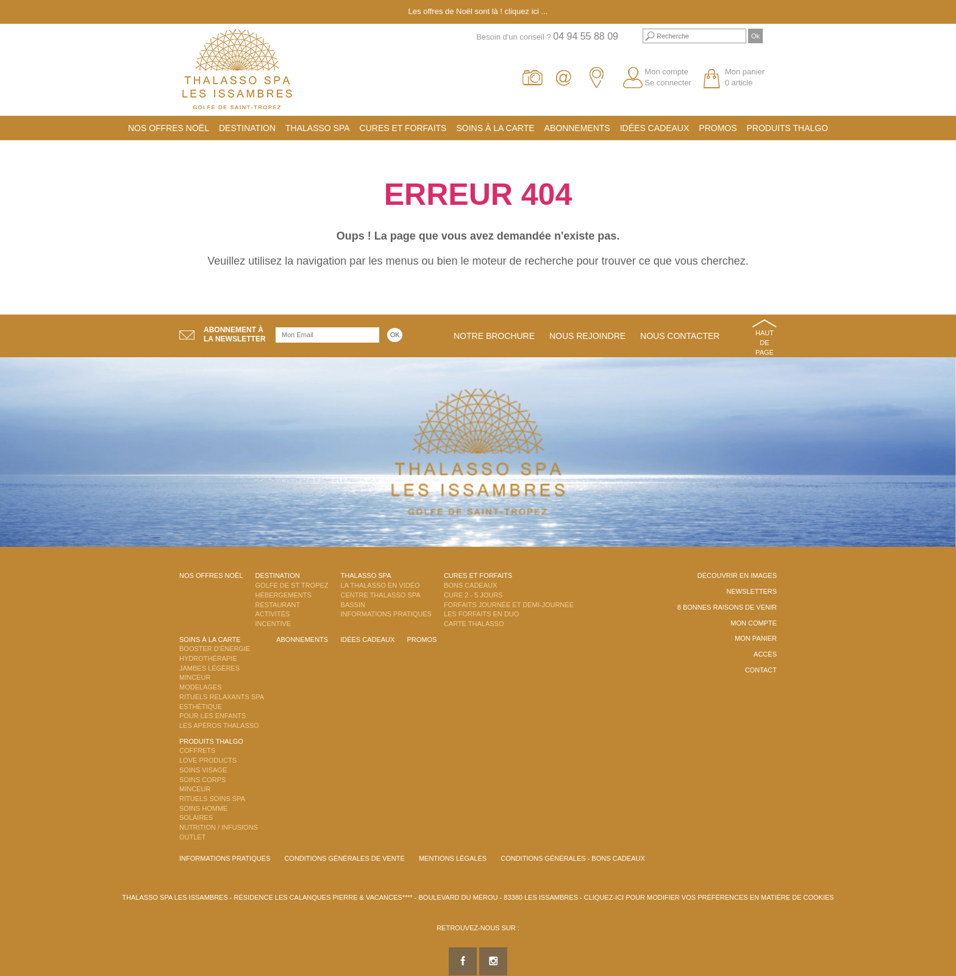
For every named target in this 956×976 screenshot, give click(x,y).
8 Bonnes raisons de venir (727, 607)
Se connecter (667, 82)
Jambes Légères (209, 668)
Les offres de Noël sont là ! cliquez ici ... (478, 11)
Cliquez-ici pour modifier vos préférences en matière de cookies (709, 897)
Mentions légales (453, 858)
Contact (761, 670)
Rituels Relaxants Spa (221, 696)
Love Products (208, 760)
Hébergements (283, 595)
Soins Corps (202, 779)
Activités (272, 614)
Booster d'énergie (214, 648)
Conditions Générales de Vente (344, 858)
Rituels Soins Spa (212, 798)
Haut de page (764, 342)
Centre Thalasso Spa (381, 595)
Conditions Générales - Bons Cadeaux (573, 858)
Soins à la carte (495, 128)
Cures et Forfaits (403, 128)
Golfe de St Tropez (292, 585)
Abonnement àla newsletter (235, 334)
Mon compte (666, 71)
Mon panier (756, 638)
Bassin (353, 604)
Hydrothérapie (208, 658)
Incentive (273, 623)
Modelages (200, 687)
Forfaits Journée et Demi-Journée (509, 604)
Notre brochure (494, 336)
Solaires (196, 817)
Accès (765, 654)
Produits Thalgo (788, 128)
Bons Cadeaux (470, 585)
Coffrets (197, 750)
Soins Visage (203, 770)
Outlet (192, 837)
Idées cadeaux (655, 128)
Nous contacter (679, 336)
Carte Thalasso (474, 623)
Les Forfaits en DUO (481, 614)
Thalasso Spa (317, 128)
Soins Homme (203, 808)
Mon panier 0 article (745, 77)
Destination (247, 128)
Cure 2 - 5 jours (473, 595)
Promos (718, 128)
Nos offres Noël (168, 128)
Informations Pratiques (386, 614)
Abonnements (577, 128)
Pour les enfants (212, 715)
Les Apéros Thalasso (219, 725)
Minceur (194, 677)
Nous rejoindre (587, 336)
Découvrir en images (737, 575)
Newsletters (751, 591)
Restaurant (278, 604)
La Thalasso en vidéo (380, 585)
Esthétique (200, 706)
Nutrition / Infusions (218, 827)
